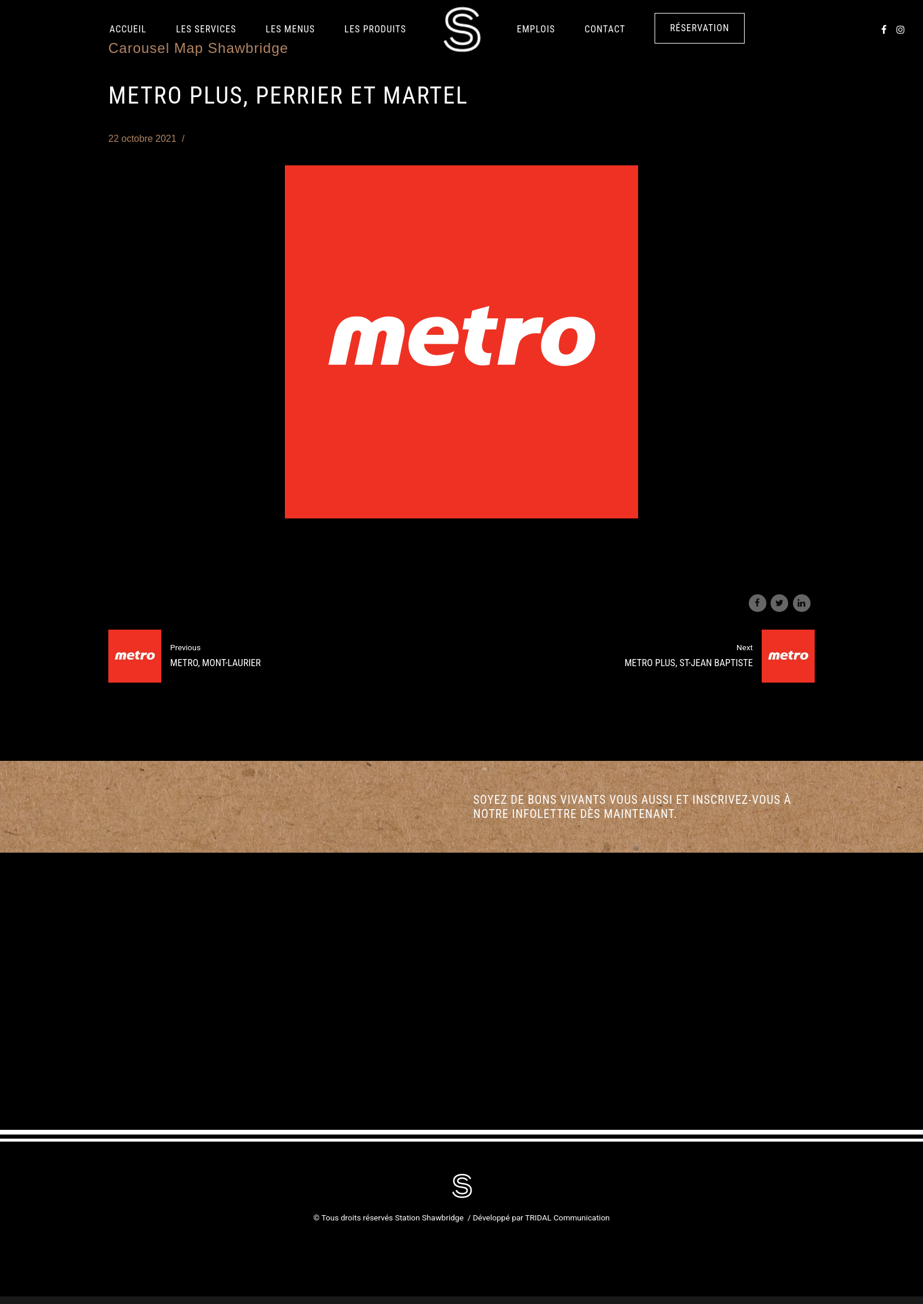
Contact (605, 29)
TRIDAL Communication (567, 1217)
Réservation (699, 28)
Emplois (536, 29)
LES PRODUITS (375, 29)
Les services (206, 29)
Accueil (128, 29)
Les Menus (290, 29)
